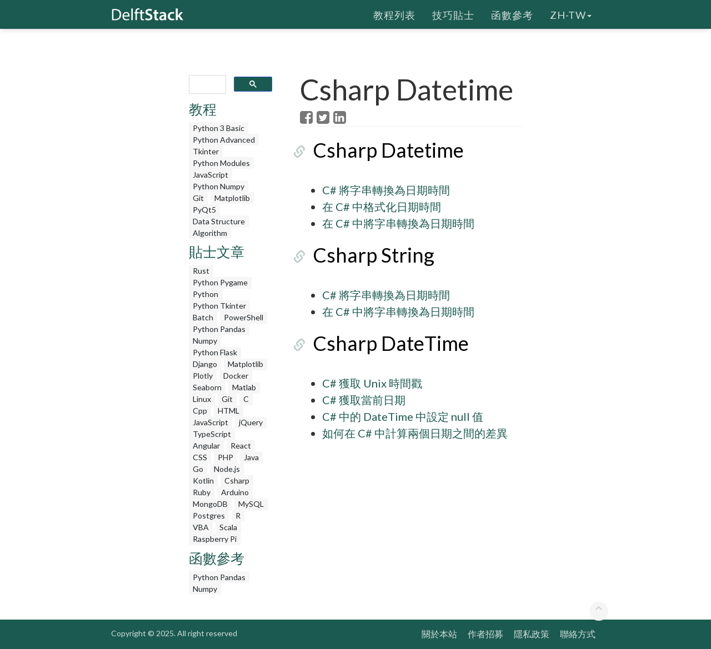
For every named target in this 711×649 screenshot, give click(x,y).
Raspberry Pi (215, 539)
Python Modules (221, 163)
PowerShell (243, 317)
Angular (206, 445)
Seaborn (207, 387)
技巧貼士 (453, 14)
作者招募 (485, 633)
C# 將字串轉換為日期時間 (386, 190)
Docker (235, 375)
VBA (201, 527)
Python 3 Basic (218, 128)
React (241, 445)
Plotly (203, 375)
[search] (206, 84)
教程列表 (394, 14)
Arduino (235, 492)
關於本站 (439, 633)
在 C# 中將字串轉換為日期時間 (398, 223)
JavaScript (210, 174)
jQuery (251, 422)
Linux (202, 399)
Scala (228, 527)
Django (205, 364)
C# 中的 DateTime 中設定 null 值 (402, 416)
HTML (228, 410)
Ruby (202, 492)
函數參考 (512, 14)
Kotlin (203, 480)
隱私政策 (531, 633)
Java (251, 457)
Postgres (209, 515)
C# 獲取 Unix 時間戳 (372, 383)
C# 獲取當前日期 (363, 399)
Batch (203, 317)
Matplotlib (232, 198)
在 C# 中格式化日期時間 (381, 206)
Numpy (205, 340)
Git (198, 198)
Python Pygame (220, 282)
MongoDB (210, 504)
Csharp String (361, 255)
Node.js (227, 469)
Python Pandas (219, 329)
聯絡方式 (577, 633)
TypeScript (212, 434)
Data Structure (219, 221)
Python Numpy (218, 186)
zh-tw (571, 14)
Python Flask (215, 352)
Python (205, 294)
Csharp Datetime (375, 150)
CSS (200, 457)
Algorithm (210, 233)
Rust (201, 270)
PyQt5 (204, 209)
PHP (225, 457)
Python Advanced (224, 139)
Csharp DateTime (378, 343)
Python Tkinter (219, 305)
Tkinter (206, 151)
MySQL (251, 504)
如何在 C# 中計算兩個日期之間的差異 (415, 433)
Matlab (244, 387)
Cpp (200, 410)
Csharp (236, 480)
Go (198, 469)
